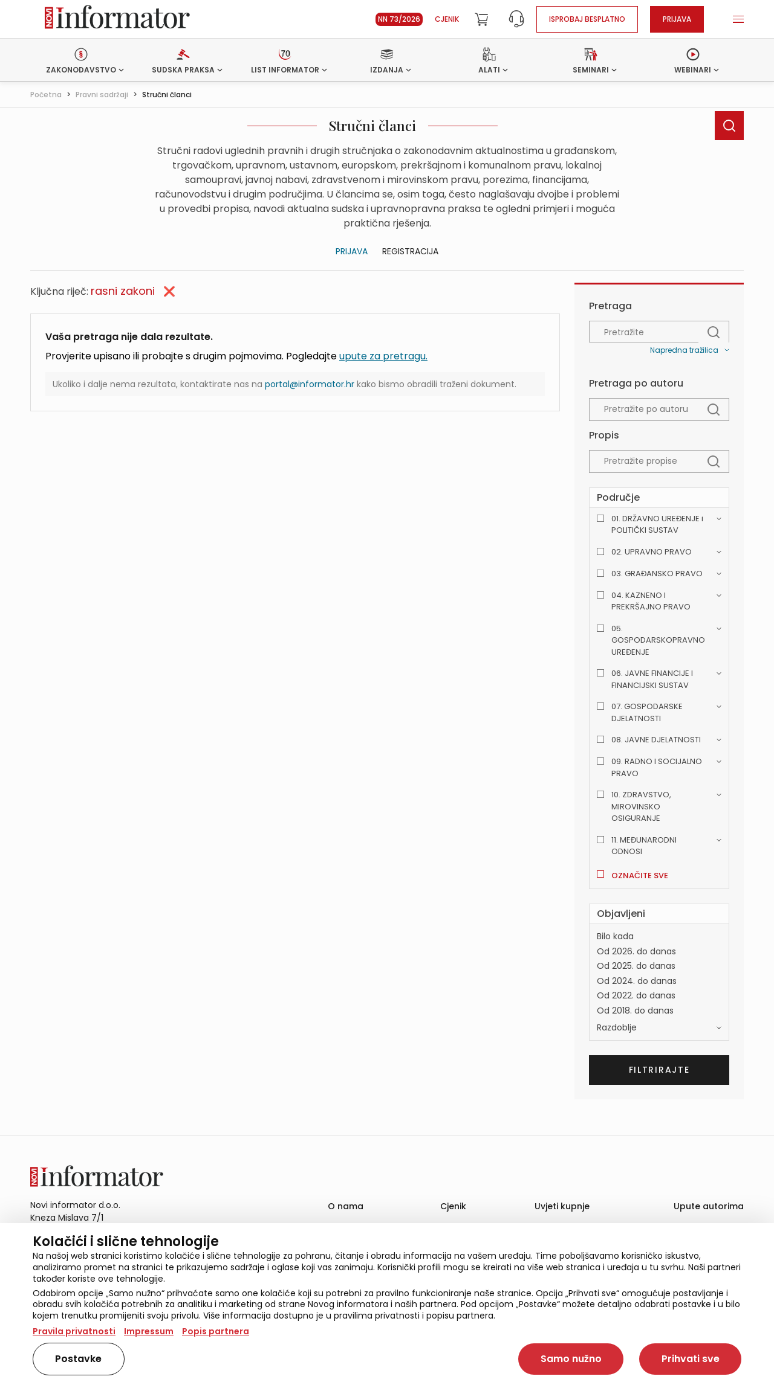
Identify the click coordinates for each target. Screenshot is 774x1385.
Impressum (149, 1331)
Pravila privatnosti (74, 1331)
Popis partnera (215, 1331)
